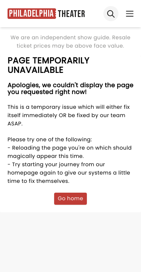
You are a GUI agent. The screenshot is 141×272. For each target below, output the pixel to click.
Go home (70, 198)
